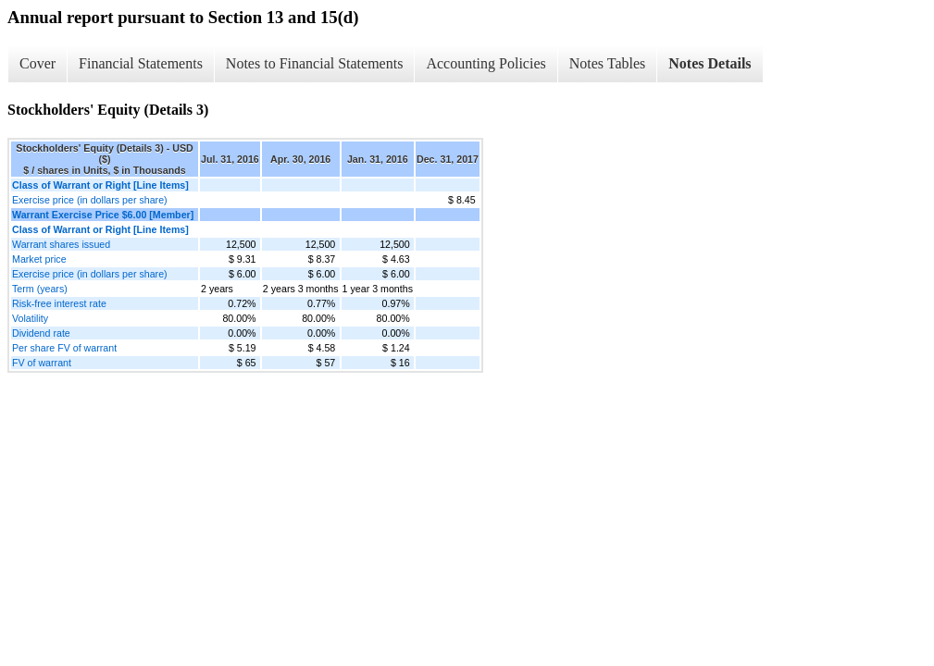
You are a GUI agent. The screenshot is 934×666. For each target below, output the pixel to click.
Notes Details (709, 63)
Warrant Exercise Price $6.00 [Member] (102, 214)
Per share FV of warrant (64, 347)
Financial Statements (141, 63)
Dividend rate (41, 333)
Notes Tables (607, 63)
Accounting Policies (485, 63)
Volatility (30, 318)
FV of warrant (41, 362)
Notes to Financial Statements (315, 63)
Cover (37, 63)
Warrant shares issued (61, 244)
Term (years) (40, 288)
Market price (39, 259)
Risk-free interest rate (59, 303)
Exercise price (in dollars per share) (90, 199)
